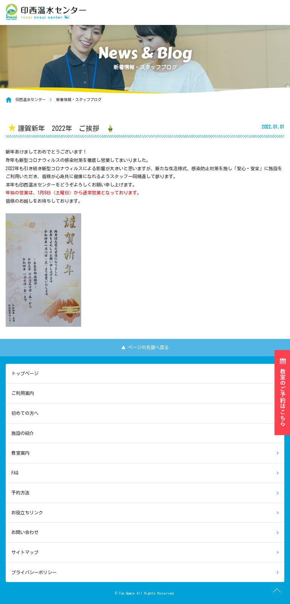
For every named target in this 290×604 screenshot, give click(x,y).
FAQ (14, 472)
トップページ (25, 373)
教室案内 (20, 452)
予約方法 (20, 492)
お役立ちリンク (27, 512)
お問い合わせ (25, 532)
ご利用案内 (22, 393)
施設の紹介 (22, 433)
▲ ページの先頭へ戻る (145, 347)
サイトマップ (25, 552)
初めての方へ (25, 413)
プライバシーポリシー (34, 572)
